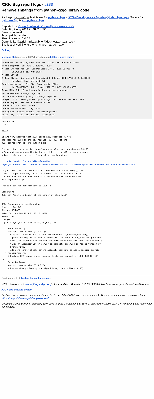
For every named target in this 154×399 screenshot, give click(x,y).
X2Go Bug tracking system (17, 289)
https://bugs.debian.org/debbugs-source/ (25, 298)
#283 (48, 4)
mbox (63, 57)
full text (54, 57)
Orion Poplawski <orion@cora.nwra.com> (46, 26)
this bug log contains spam (35, 278)
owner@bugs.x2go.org (37, 284)
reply (69, 57)
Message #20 (9, 57)
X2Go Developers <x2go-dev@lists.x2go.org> (98, 17)
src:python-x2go (33, 20)
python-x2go (21, 17)
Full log (6, 50)
